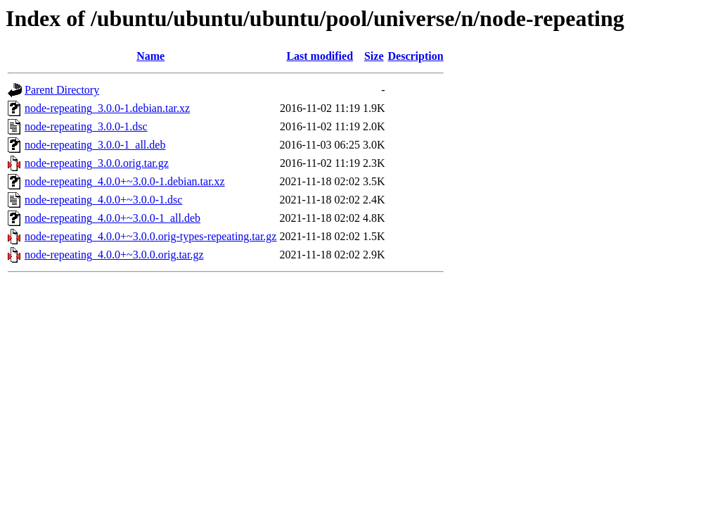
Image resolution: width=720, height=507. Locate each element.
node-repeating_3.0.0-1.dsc (86, 126)
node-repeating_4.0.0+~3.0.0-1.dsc (103, 200)
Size (374, 56)
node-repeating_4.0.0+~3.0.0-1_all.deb (112, 218)
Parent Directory (62, 90)
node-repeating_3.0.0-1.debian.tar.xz (107, 108)
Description (416, 56)
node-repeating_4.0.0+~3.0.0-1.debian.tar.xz (125, 181)
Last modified (319, 56)
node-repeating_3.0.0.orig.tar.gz (97, 163)
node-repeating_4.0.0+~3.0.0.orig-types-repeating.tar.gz (150, 236)
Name (150, 56)
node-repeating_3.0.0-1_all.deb (95, 145)
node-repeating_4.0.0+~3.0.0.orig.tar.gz (114, 255)
